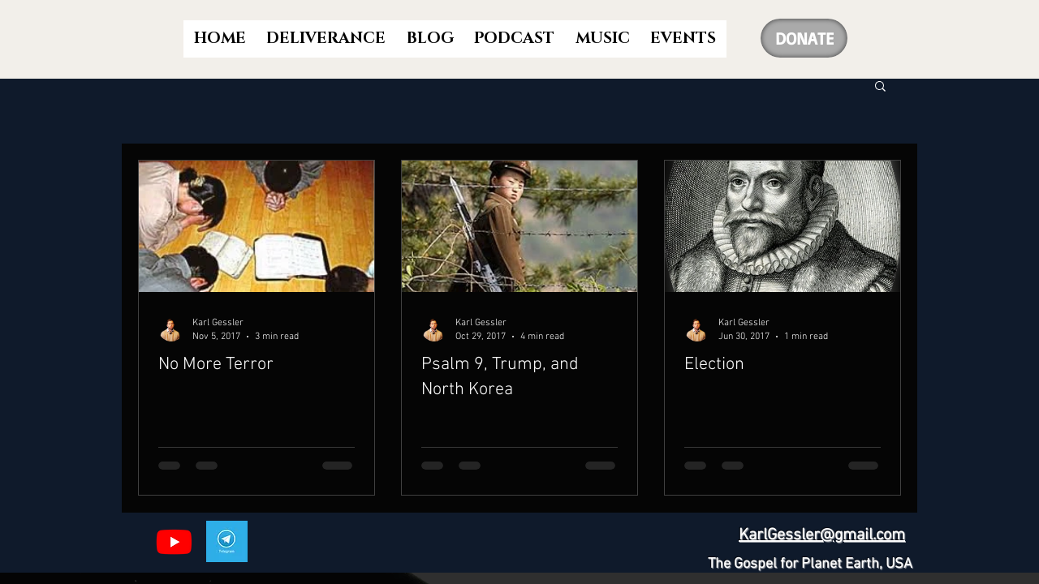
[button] (880, 87)
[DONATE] (804, 38)
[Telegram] (227, 541)
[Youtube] (174, 541)
